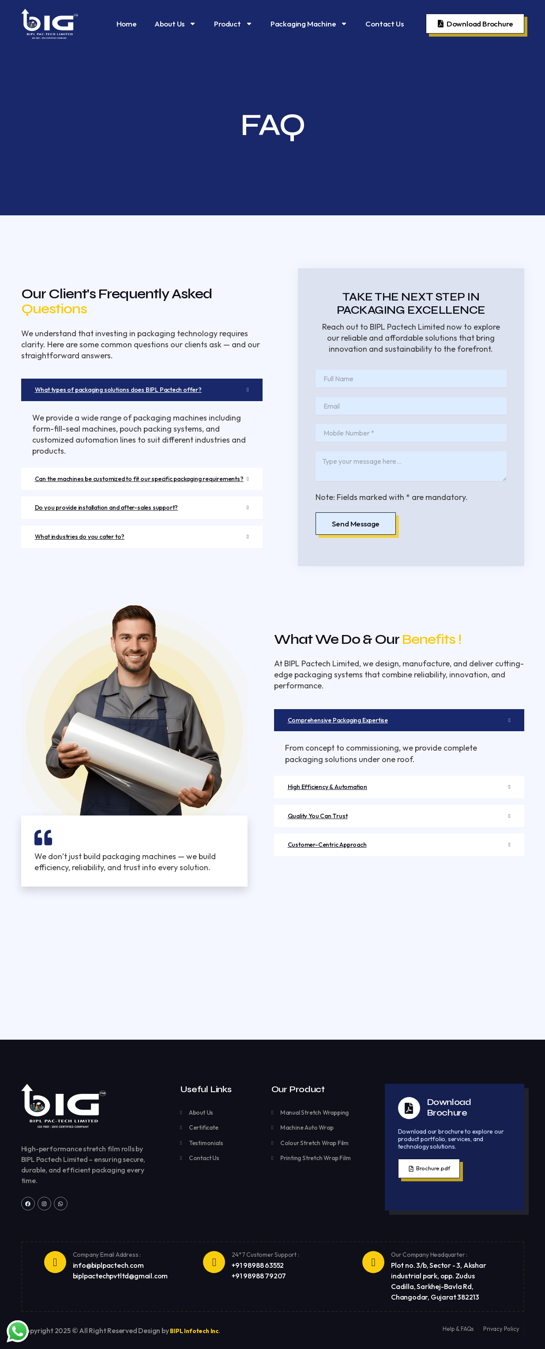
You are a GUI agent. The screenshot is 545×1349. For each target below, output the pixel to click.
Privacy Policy (500, 1329)
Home (127, 23)
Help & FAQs (457, 1329)
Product (233, 23)
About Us (175, 23)
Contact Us (384, 23)
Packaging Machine (309, 23)
